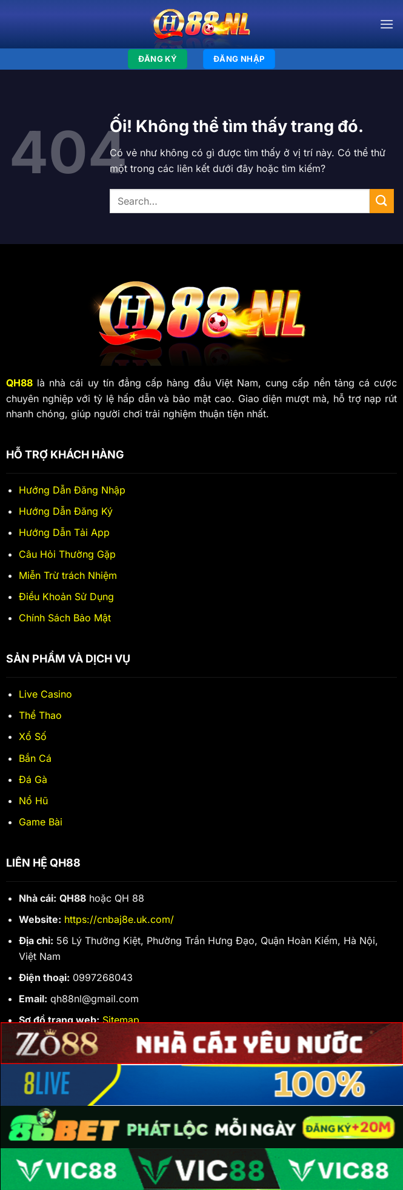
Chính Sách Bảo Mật (65, 618)
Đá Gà (33, 779)
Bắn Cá (35, 758)
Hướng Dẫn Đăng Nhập (72, 490)
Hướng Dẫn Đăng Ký (66, 511)
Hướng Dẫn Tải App (64, 532)
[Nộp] (382, 201)
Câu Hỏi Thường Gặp (67, 554)
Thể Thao (40, 715)
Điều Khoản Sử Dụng (66, 596)
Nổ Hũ (33, 801)
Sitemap (120, 1020)
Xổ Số (33, 736)
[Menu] (386, 24)
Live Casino (45, 694)
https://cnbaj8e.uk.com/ (119, 919)
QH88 (19, 383)
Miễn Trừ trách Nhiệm (68, 575)
